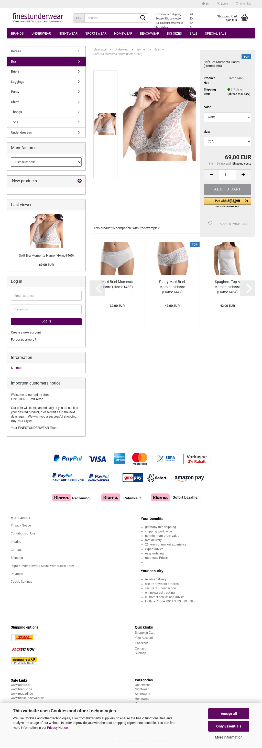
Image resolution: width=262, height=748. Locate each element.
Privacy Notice (57, 728)
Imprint (16, 541)
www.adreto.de (21, 685)
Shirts (15, 102)
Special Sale (215, 33)
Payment (17, 574)
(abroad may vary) (238, 94)
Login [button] (222, 3)
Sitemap (17, 368)
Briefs (15, 71)
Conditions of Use (23, 533)
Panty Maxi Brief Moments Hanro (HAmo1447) (172, 287)
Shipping (17, 558)
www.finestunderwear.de (27, 698)
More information (229, 737)
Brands (17, 33)
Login (46, 321)
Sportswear (95, 33)
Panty (15, 92)
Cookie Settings (21, 581)
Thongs (16, 112)
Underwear (41, 33)
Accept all (229, 714)
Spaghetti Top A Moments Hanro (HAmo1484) (227, 287)
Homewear (123, 33)
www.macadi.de (22, 693)
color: (207, 107)
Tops (14, 122)
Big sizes (174, 33)
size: (207, 132)
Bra (13, 61)
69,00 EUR (46, 265)
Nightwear (68, 33)
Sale (193, 33)
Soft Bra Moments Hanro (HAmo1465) (46, 255)
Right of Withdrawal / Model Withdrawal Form (42, 566)
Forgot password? (23, 339)
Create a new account (26, 332)
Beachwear (149, 33)
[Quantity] (227, 174)
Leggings (17, 82)
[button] (205, 4)
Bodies (16, 51)
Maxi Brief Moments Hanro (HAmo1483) (117, 284)
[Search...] (79, 18)
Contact (16, 550)
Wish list (243, 3)
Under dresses (21, 132)
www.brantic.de (21, 689)
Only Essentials (228, 726)
